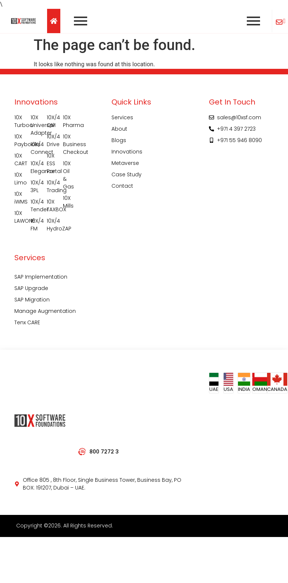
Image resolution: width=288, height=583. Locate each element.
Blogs (118, 140)
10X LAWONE (18, 217)
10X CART (18, 159)
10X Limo (18, 178)
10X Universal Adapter (35, 125)
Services (122, 117)
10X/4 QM (51, 121)
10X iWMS (18, 197)
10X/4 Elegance (35, 167)
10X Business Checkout (67, 144)
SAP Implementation (40, 276)
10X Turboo (18, 121)
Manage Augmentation (45, 311)
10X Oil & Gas (67, 175)
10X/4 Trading (51, 186)
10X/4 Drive (51, 140)
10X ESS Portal (51, 163)
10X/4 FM (35, 224)
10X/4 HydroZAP (51, 224)
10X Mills (67, 201)
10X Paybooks (18, 140)
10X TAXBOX (51, 205)
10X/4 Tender (35, 205)
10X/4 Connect (35, 148)
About (119, 128)
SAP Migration (32, 299)
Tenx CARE (27, 322)
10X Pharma (67, 121)
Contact (122, 186)
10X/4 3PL (35, 186)
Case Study (126, 174)
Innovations (126, 151)
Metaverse (125, 163)
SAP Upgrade (31, 288)
